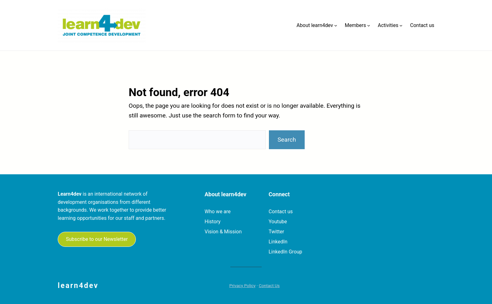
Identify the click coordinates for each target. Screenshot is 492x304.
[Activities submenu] (401, 25)
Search (286, 139)
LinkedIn (278, 242)
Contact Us (269, 285)
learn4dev (78, 285)
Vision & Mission (223, 232)
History (213, 222)
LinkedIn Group (285, 252)
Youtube (278, 222)
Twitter (276, 232)
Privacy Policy (242, 285)
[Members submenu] (368, 25)
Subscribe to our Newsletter (97, 239)
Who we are (218, 211)
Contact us (281, 211)
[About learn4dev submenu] (335, 25)
